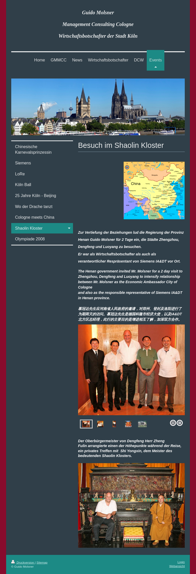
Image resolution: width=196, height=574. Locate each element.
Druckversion (23, 562)
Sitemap (41, 562)
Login (181, 562)
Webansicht (177, 566)
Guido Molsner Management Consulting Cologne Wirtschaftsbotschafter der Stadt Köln (98, 24)
